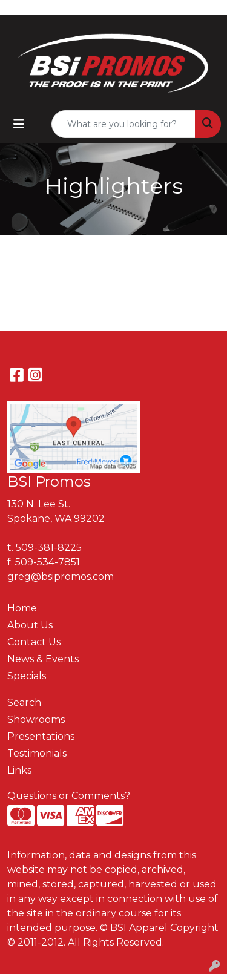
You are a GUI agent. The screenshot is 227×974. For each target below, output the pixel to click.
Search (24, 702)
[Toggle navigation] (18, 124)
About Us (30, 625)
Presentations (40, 736)
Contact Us (34, 642)
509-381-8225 (49, 547)
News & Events (43, 659)
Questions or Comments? (68, 795)
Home (22, 608)
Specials (26, 676)
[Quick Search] (123, 124)
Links (19, 770)
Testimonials (37, 753)
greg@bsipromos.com (60, 576)
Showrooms (36, 719)
